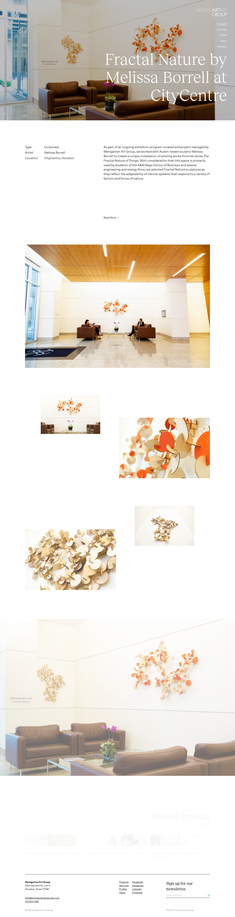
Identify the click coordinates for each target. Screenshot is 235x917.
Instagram (138, 885)
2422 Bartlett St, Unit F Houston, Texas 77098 (38, 886)
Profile (223, 35)
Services (222, 29)
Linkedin (137, 889)
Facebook (137, 882)
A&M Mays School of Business (159, 170)
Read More (110, 222)
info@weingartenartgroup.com (42, 897)
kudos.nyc (189, 910)
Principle (177, 910)
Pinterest (137, 892)
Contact (222, 46)
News (223, 41)
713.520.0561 (32, 901)
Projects (222, 24)
